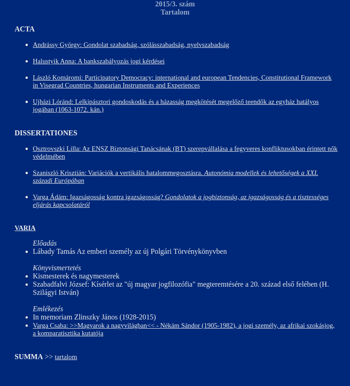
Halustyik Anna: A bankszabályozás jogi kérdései (99, 61)
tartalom (66, 356)
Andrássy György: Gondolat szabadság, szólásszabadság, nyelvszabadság (131, 44)
